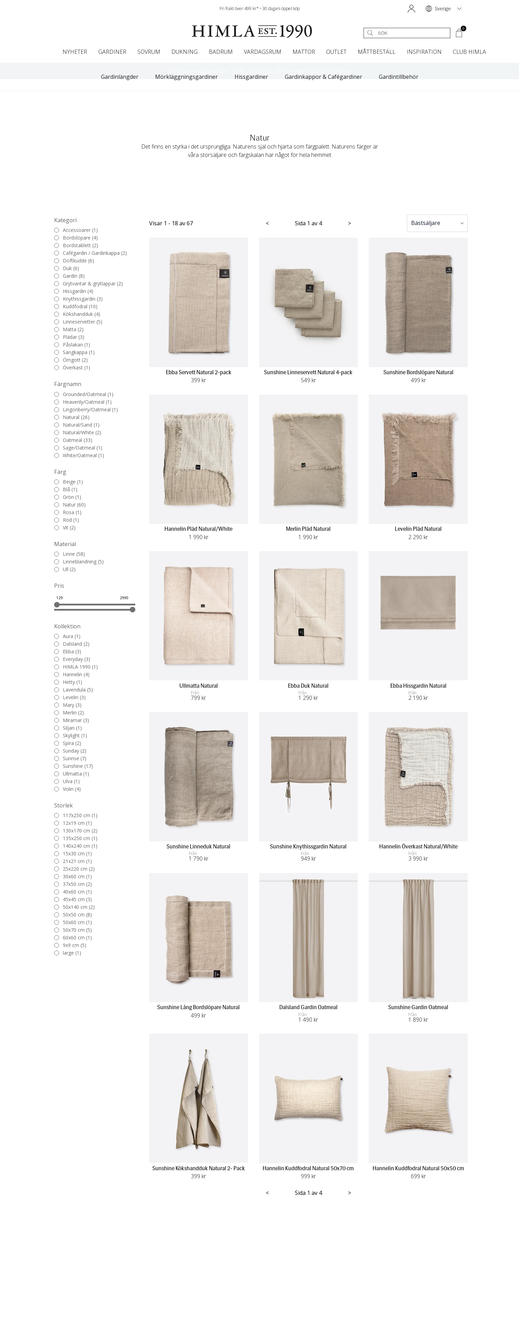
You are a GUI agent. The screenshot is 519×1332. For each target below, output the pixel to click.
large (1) (67, 952)
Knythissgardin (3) (78, 298)
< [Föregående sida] (267, 223)
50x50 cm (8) (73, 914)
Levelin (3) (70, 697)
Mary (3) (68, 705)
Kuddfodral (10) (75, 306)
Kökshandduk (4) (77, 314)
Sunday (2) (70, 750)
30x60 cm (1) (73, 876)
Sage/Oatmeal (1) (78, 447)
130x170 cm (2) (75, 830)
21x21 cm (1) (73, 861)
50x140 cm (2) (74, 907)
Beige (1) (68, 481)
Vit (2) (65, 527)
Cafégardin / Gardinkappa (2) (90, 253)
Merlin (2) (69, 712)
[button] (411, 8)
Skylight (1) (70, 735)
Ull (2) (65, 569)
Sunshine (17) (73, 766)
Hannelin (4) (72, 674)
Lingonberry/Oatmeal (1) (86, 409)
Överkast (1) (72, 367)
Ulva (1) (67, 781)
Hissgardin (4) (73, 291)
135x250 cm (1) (75, 838)
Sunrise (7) (70, 758)
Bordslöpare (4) (76, 237)
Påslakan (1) (72, 344)
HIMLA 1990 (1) (76, 666)
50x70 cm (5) (73, 930)
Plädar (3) (69, 337)
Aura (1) (67, 636)
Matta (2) (69, 329)
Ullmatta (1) (71, 773)
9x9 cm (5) (70, 945)
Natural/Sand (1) (77, 424)
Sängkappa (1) (74, 352)
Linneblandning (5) (79, 561)
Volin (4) (67, 789)
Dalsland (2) (72, 644)
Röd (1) (66, 520)
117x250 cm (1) (75, 815)
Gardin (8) (69, 276)
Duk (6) (66, 268)
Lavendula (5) (73, 689)
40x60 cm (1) (73, 891)
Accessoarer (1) (76, 230)
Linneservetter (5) (78, 321)
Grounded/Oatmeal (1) (83, 394)
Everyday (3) (72, 659)
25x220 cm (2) (74, 868)
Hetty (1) (68, 682)
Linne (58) (69, 554)
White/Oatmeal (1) (79, 455)
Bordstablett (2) (76, 245)
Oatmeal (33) (73, 440)
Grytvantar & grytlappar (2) (88, 283)
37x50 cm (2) (73, 884)
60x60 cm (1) (73, 937)
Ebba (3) (67, 651)
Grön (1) (67, 497)
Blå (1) (65, 489)
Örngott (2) (71, 360)
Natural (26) (72, 417)
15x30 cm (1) (73, 853)
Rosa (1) (68, 512)
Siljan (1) (68, 728)
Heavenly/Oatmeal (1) (83, 402)
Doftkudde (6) (74, 260)
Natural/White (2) (77, 432)
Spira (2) (67, 743)
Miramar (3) (71, 720)
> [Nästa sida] (349, 223)
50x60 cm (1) (73, 922)
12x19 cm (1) (73, 823)
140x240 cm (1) (75, 846)
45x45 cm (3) (73, 899)
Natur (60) (70, 504)
